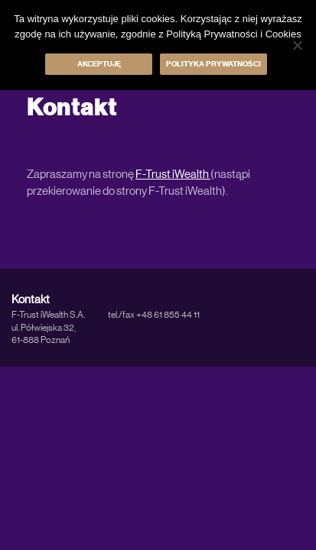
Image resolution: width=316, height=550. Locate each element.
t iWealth (188, 174)
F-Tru (148, 174)
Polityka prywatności (213, 64)
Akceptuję (99, 64)
